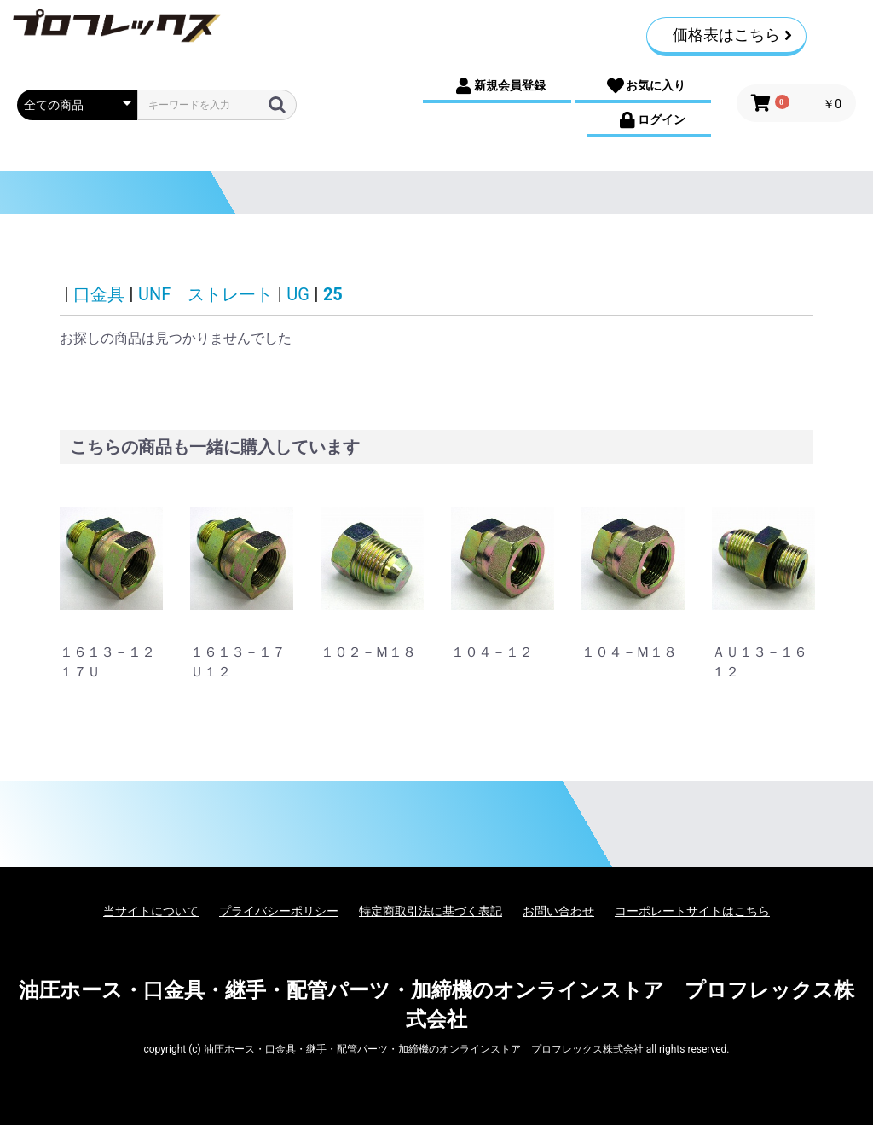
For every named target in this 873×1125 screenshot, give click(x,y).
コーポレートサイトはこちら (692, 911)
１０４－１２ (492, 652)
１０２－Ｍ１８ (368, 652)
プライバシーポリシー (278, 911)
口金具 (98, 294)
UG (297, 294)
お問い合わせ (558, 911)
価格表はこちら (732, 34)
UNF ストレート (205, 294)
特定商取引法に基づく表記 (430, 911)
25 (333, 294)
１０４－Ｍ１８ (629, 652)
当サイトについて (151, 911)
